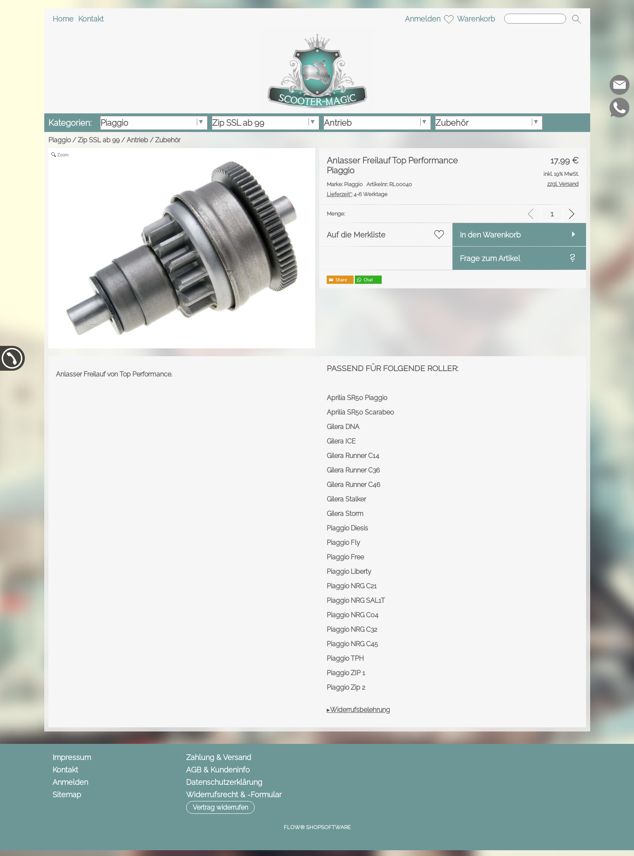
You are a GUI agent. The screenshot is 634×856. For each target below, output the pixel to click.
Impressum (72, 757)
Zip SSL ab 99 (99, 140)
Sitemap (67, 794)
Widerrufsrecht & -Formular (234, 794)
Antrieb (137, 140)
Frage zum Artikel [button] (490, 258)
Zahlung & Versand (218, 757)
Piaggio (59, 140)
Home (63, 18)
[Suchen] (535, 19)
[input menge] (552, 213)
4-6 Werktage (357, 194)
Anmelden (422, 18)
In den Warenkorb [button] (490, 234)
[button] (576, 19)
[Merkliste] (448, 19)
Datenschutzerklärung (224, 782)
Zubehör (167, 140)
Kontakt (91, 18)
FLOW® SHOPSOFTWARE (317, 827)
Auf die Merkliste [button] (356, 234)
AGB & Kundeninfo (218, 769)
